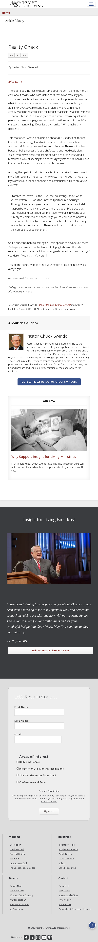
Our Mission (15, 844)
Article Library (65, 854)
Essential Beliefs (17, 854)
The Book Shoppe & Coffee (22, 867)
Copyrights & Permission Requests (75, 909)
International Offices (68, 895)
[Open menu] (91, 4)
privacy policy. (49, 801)
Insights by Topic (67, 844)
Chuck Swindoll (17, 849)
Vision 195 (14, 858)
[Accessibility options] (92, 925)
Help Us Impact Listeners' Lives (50, 650)
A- (11, 55)
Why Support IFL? (18, 899)
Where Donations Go (19, 904)
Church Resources (67, 867)
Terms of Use (65, 904)
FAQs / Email (64, 890)
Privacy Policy (65, 899)
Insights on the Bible (68, 849)
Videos (62, 863)
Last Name (39, 724)
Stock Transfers (17, 890)
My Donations (16, 909)
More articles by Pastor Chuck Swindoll (49, 381)
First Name (39, 710)
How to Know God (18, 863)
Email (37, 738)
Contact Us (64, 886)
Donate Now (15, 886)
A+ (24, 55)
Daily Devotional (66, 858)
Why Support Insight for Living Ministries (43, 456)
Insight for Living (26, 4)
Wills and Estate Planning (21, 895)
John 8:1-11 (15, 81)
